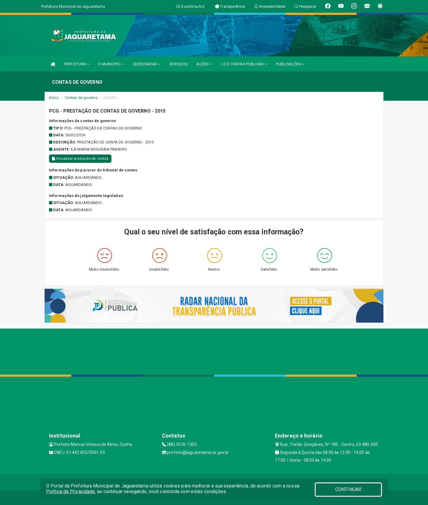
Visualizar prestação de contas (80, 159)
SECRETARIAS (146, 64)
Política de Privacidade (70, 491)
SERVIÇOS (178, 64)
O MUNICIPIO (111, 64)
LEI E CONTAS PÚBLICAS (244, 64)
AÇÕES (204, 64)
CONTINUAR (348, 489)
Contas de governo (81, 97)
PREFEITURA (76, 64)
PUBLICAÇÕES (290, 64)
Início (54, 97)
